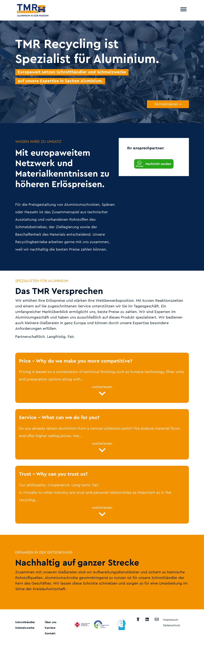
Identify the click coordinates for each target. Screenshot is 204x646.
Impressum (170, 619)
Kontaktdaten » (168, 104)
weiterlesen (102, 391)
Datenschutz (171, 625)
